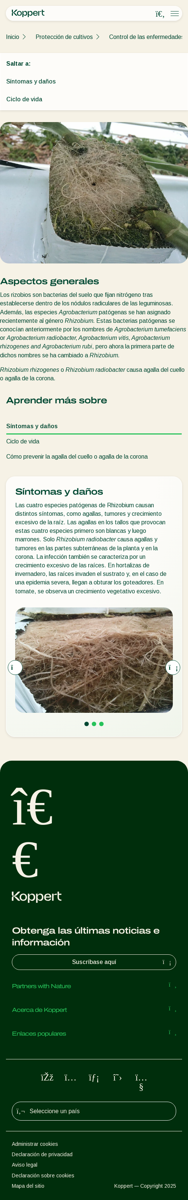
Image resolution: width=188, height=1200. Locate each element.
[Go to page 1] (86, 724)
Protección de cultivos (64, 37)
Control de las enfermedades (146, 37)
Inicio (12, 37)
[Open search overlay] (160, 13)
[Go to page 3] (101, 724)
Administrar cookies (35, 1144)
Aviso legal (24, 1165)
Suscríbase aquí (122, 962)
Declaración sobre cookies (43, 1175)
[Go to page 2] (94, 724)
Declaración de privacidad (42, 1154)
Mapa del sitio (28, 1186)
